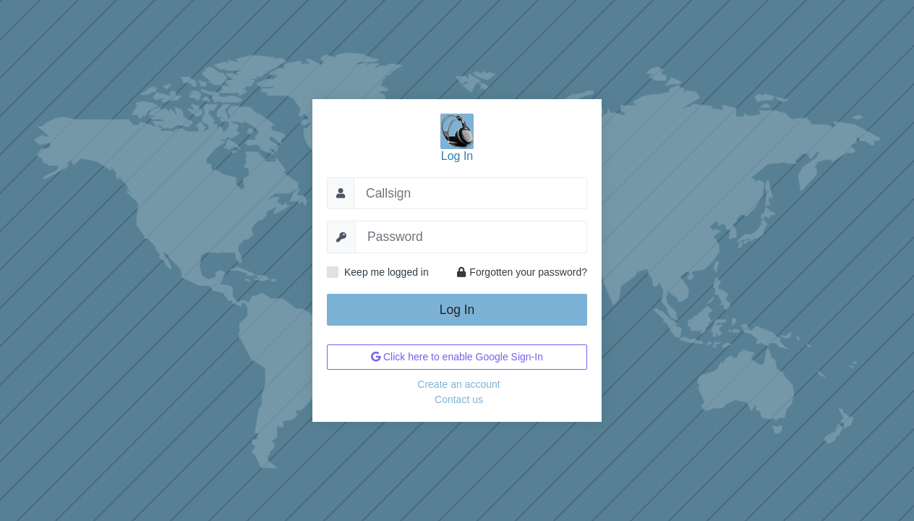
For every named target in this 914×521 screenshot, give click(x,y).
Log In (457, 309)
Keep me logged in (386, 272)
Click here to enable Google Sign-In (457, 357)
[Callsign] (470, 193)
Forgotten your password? (522, 272)
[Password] (471, 237)
